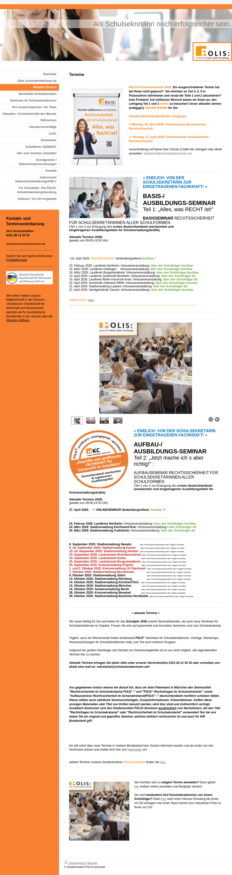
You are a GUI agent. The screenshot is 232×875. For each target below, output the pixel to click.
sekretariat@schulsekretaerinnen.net (167, 153)
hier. (163, 762)
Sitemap (92, 862)
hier (136, 786)
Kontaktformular (16, 260)
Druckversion (75, 862)
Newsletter (135, 749)
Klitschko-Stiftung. (18, 320)
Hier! (91, 300)
